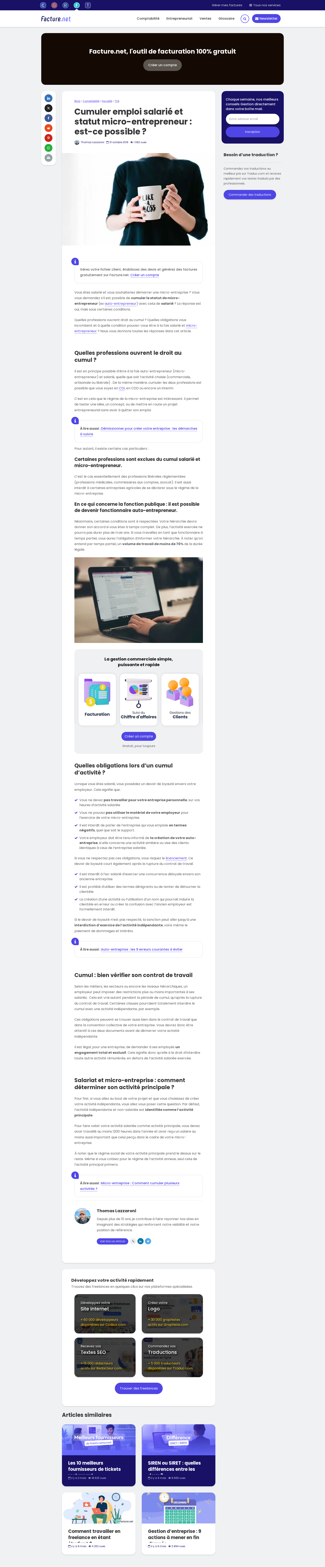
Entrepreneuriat (179, 18)
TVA (117, 101)
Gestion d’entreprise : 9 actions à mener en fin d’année (174, 1537)
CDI (122, 388)
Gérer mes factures (227, 5)
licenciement (176, 858)
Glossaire (226, 18)
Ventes (205, 18)
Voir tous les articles (112, 1241)
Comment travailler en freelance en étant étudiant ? (94, 1537)
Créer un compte (144, 275)
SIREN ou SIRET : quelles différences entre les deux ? (174, 1469)
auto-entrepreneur (120, 303)
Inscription (252, 132)
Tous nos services (265, 5)
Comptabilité (148, 18)
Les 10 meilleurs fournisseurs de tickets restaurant (94, 1469)
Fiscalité (107, 101)
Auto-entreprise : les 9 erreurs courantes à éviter (142, 949)
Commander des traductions (250, 195)
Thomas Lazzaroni (89, 142)
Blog (77, 101)
